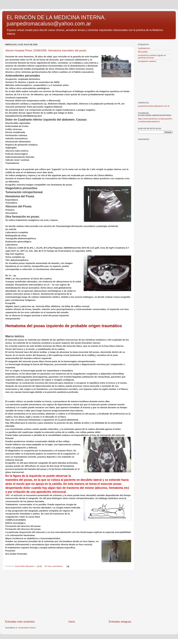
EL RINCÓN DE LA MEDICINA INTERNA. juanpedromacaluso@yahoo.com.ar (56, 20)
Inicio (71, 621)
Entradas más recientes (20, 621)
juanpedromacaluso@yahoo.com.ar (154, 106)
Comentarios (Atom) (27, 628)
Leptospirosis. (144, 48)
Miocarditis (143, 52)
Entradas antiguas (120, 621)
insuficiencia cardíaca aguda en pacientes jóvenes (152, 56)
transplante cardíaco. (147, 61)
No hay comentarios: (53, 566)
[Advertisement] (68, 595)
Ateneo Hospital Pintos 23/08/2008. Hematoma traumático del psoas (45, 50)
